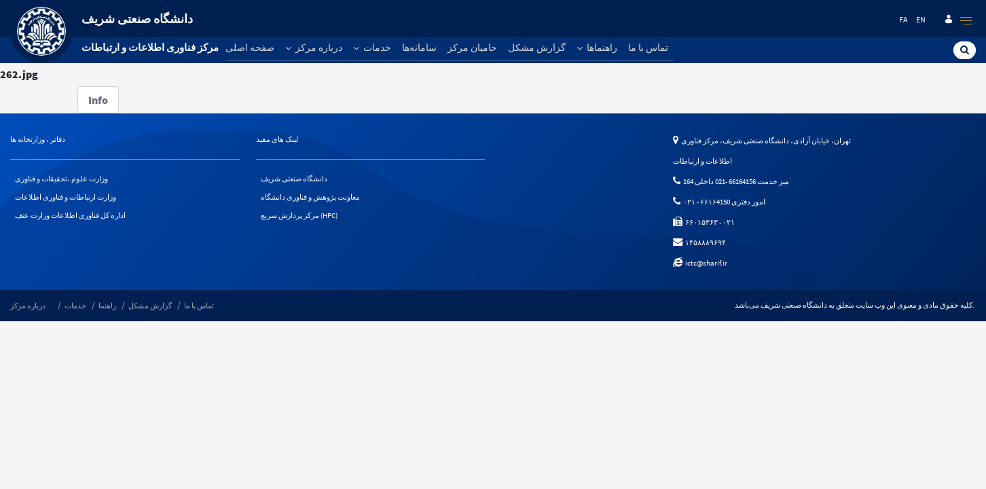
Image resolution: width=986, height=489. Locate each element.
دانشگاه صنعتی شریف (294, 178)
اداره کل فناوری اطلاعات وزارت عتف (70, 215)
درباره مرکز (313, 47)
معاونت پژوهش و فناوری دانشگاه (310, 197)
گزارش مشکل (537, 47)
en (921, 19)
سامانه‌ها (419, 47)
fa (903, 19)
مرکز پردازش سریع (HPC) (299, 215)
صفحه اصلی (249, 47)
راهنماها (597, 47)
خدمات (372, 47)
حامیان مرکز (472, 47)
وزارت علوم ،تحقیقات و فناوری (61, 178)
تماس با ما (648, 47)
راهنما (107, 305)
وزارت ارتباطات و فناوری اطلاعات (65, 197)
